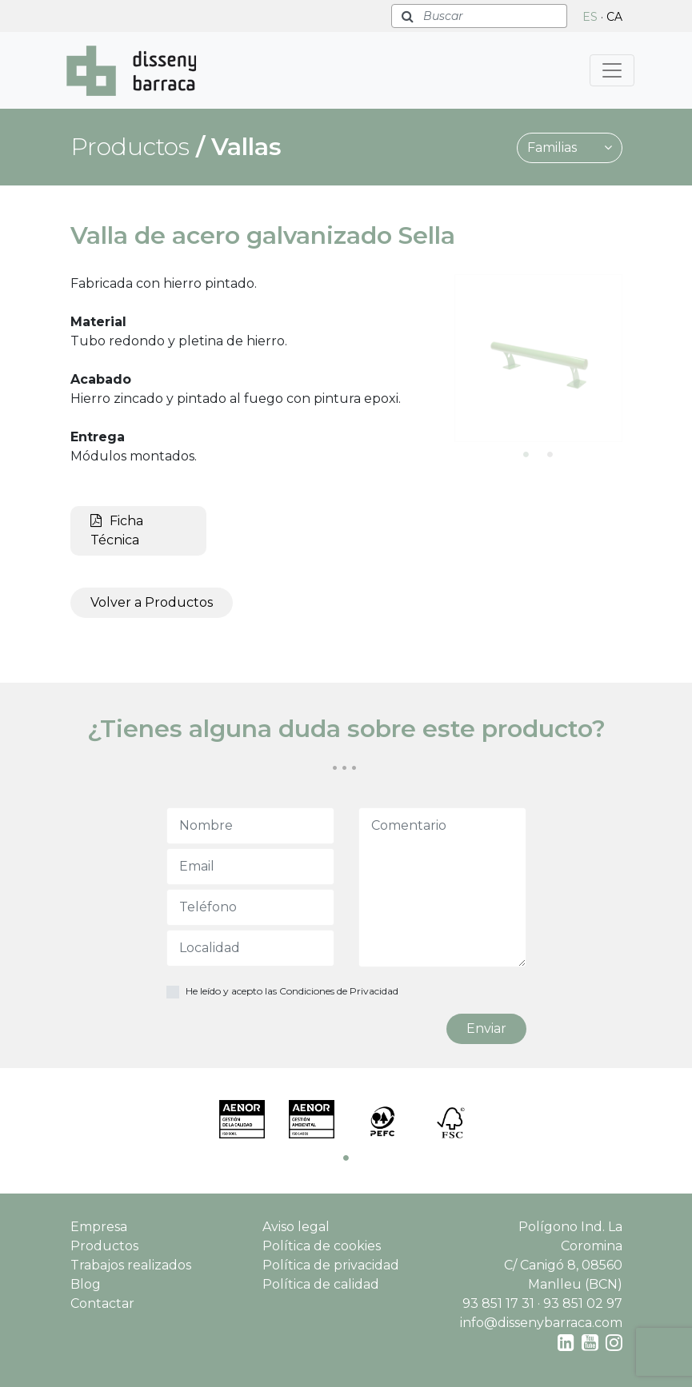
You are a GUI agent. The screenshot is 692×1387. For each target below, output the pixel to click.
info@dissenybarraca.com (541, 1322)
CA (614, 17)
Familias (569, 147)
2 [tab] (550, 454)
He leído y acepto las (292, 991)
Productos (104, 1245)
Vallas (246, 146)
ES (590, 17)
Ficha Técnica (116, 530)
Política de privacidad (330, 1265)
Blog (85, 1284)
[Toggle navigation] (612, 70)
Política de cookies (321, 1245)
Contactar (102, 1303)
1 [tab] (526, 454)
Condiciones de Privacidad (338, 991)
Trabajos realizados (130, 1265)
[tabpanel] (538, 358)
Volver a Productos (151, 602)
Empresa (98, 1226)
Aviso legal (296, 1226)
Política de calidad (320, 1284)
